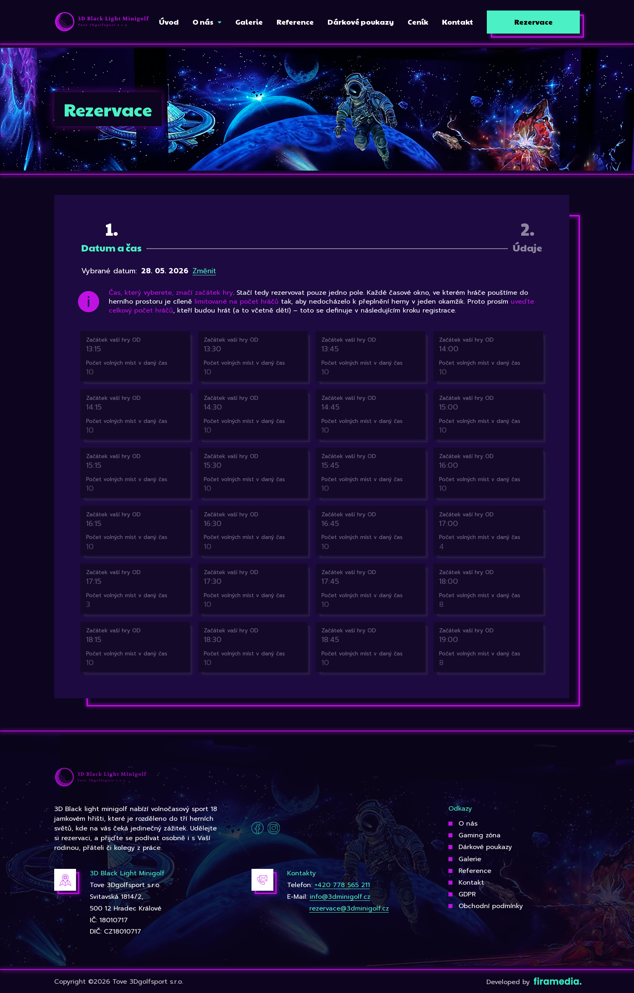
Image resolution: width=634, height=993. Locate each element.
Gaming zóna (480, 835)
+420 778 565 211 (342, 885)
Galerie (470, 859)
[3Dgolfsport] (102, 22)
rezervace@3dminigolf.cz (349, 908)
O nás (468, 823)
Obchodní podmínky (491, 906)
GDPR (467, 894)
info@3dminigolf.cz (340, 897)
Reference (475, 870)
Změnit (204, 271)
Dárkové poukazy (485, 847)
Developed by (533, 982)
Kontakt (471, 882)
